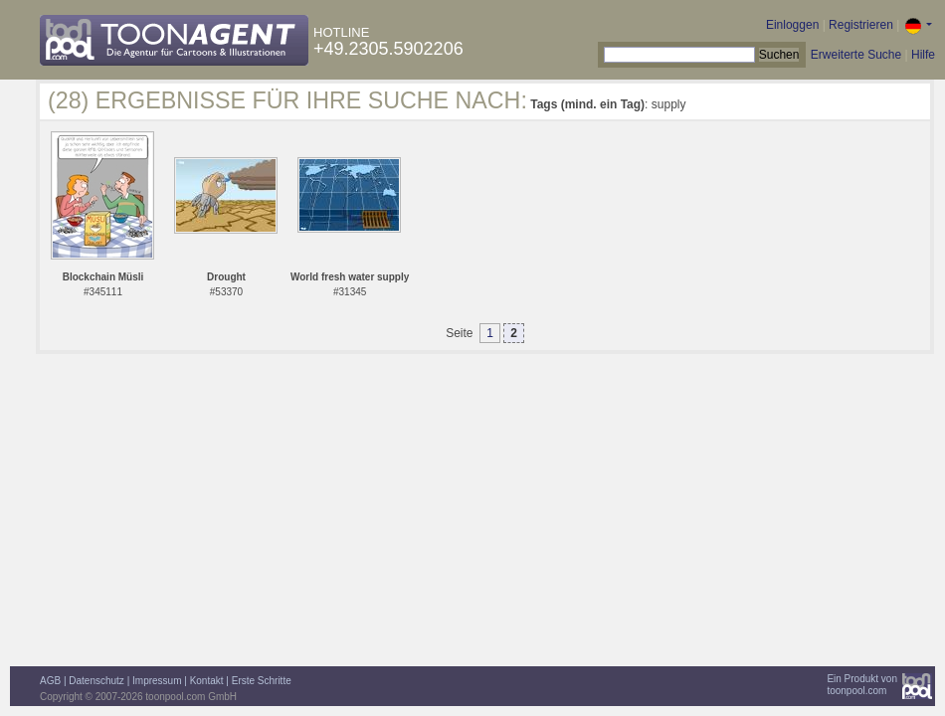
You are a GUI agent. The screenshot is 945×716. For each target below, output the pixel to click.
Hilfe (923, 55)
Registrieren (861, 25)
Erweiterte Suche (856, 55)
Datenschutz (96, 680)
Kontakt (207, 680)
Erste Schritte (261, 680)
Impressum (156, 680)
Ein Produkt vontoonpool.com (862, 684)
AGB (50, 680)
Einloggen (792, 25)
